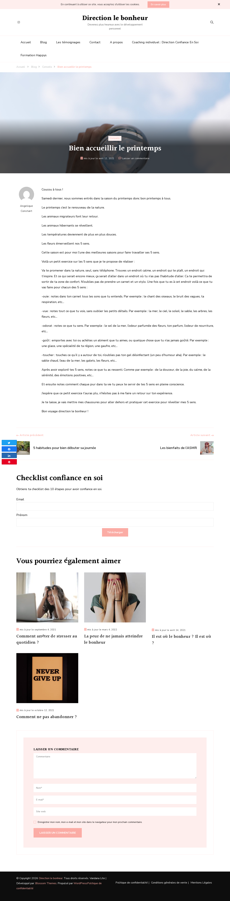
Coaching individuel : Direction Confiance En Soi (165, 42)
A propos (116, 42)
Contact (95, 42)
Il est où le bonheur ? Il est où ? (182, 640)
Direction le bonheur (115, 18)
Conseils (115, 138)
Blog (43, 42)
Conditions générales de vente (169, 882)
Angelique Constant (26, 200)
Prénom (21, 515)
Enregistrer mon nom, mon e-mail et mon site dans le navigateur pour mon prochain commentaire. (90, 822)
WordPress (80, 883)
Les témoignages (68, 42)
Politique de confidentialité (132, 882)
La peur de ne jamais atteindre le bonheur (114, 639)
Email (20, 499)
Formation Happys (34, 55)
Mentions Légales (201, 882)
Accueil (26, 42)
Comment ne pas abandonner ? (47, 717)
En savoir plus (158, 4)
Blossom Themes (45, 883)
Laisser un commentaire (136, 158)
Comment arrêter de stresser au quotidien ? (44, 639)
